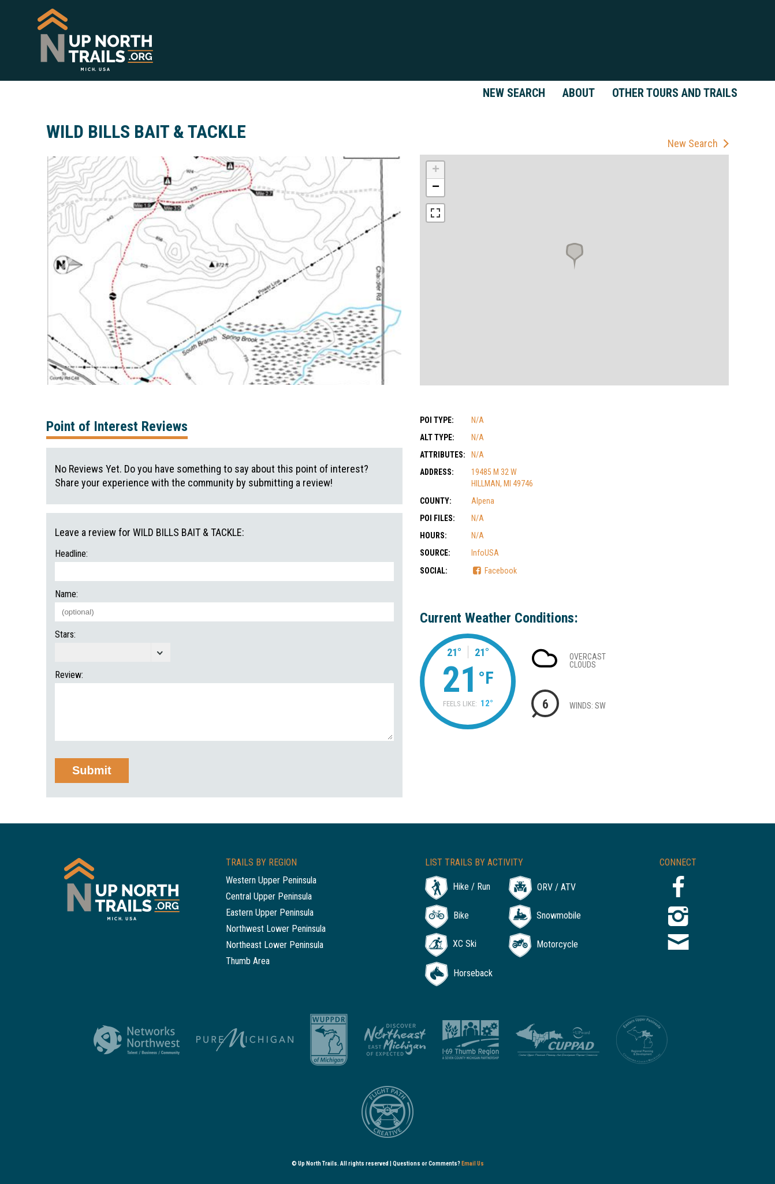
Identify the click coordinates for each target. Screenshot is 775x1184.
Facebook (501, 570)
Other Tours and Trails (674, 93)
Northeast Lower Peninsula (274, 945)
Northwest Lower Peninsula (276, 929)
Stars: (65, 634)
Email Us (472, 1163)
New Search (514, 93)
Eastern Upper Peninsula (270, 913)
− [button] (435, 187)
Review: (69, 675)
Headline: (71, 554)
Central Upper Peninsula (269, 897)
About (578, 93)
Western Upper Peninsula (271, 881)
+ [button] (435, 170)
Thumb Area (248, 961)
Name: (66, 594)
